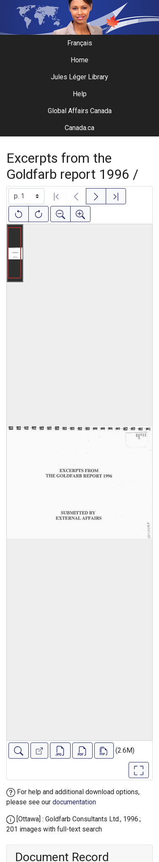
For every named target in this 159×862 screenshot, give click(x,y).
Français (79, 43)
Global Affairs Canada (80, 111)
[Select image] (26, 196)
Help (80, 94)
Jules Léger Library (79, 77)
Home (79, 60)
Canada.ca (79, 128)
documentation (74, 802)
